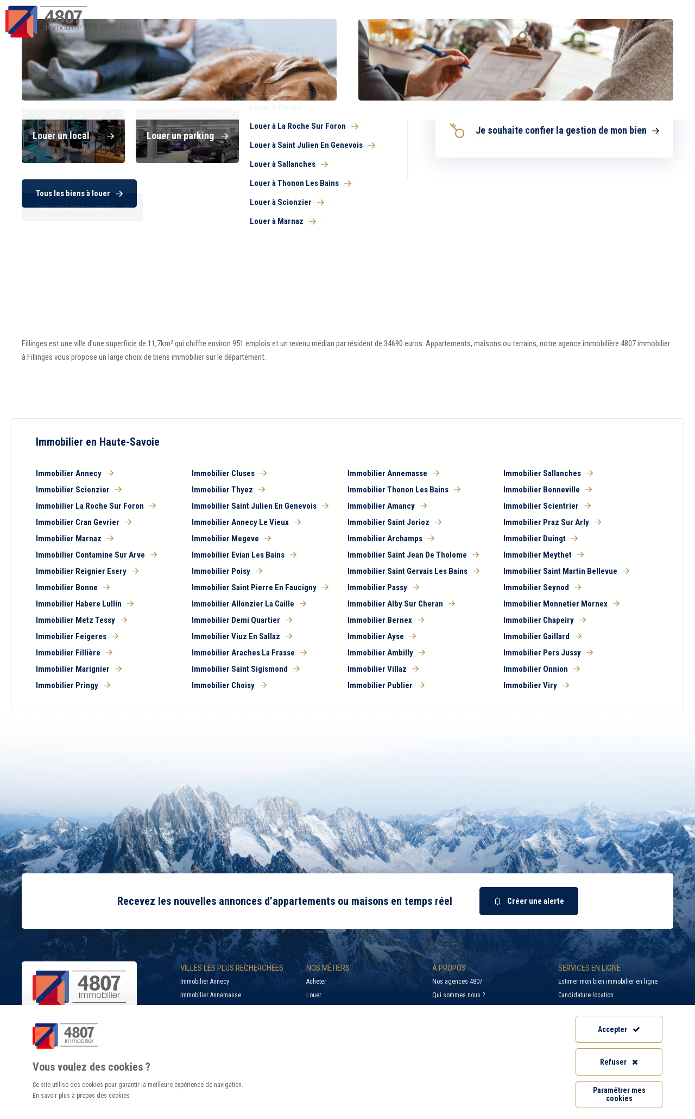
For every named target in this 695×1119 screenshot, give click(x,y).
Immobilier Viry (536, 685)
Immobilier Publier (386, 685)
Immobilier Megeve (231, 538)
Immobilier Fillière (74, 653)
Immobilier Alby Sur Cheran (401, 604)
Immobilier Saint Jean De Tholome (413, 555)
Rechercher (630, 209)
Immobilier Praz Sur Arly (552, 522)
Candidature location (586, 995)
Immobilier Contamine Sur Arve (96, 555)
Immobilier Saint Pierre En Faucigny (260, 587)
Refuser (619, 1062)
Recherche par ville (477, 8)
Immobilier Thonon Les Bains (404, 490)
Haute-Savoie (42, 142)
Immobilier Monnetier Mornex (561, 604)
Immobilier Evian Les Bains (244, 555)
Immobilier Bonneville (547, 490)
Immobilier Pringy (73, 685)
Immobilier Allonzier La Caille (249, 604)
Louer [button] (185, 175)
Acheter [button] (75, 175)
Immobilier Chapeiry (544, 620)
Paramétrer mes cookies (619, 1094)
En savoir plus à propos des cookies (81, 1095)
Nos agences (639, 29)
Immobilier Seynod (542, 587)
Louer (313, 995)
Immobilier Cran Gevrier (83, 522)
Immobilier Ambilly (386, 653)
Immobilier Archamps (391, 538)
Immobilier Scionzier (79, 490)
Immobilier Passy (383, 587)
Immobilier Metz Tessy (81, 620)
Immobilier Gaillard (542, 636)
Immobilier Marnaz (74, 538)
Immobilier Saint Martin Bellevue (566, 571)
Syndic (429, 29)
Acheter (316, 981)
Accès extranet (656, 8)
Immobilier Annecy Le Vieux (246, 522)
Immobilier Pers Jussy (548, 653)
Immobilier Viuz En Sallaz (242, 636)
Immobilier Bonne (73, 587)
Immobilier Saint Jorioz (394, 522)
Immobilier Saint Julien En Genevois (260, 506)
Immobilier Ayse (382, 636)
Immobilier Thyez (228, 490)
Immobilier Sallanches (548, 473)
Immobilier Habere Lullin (85, 604)
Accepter (619, 1029)
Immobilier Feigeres (77, 636)
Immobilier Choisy (229, 685)
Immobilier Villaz (383, 669)
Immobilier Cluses (229, 473)
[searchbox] (395, 209)
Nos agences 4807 (457, 981)
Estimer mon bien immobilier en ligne (608, 981)
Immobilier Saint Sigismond (246, 669)
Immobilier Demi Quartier (242, 620)
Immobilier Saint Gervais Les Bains (413, 571)
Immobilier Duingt (540, 538)
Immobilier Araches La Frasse (249, 653)
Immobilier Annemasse (393, 473)
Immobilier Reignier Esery (87, 571)
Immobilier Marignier (79, 669)
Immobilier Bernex (386, 620)
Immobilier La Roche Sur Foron (96, 506)
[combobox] (410, 209)
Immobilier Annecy (74, 473)
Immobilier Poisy (227, 571)
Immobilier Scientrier (547, 506)
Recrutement (575, 8)
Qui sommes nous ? (458, 995)
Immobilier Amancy (387, 506)
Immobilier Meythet (543, 555)
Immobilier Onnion (541, 669)
